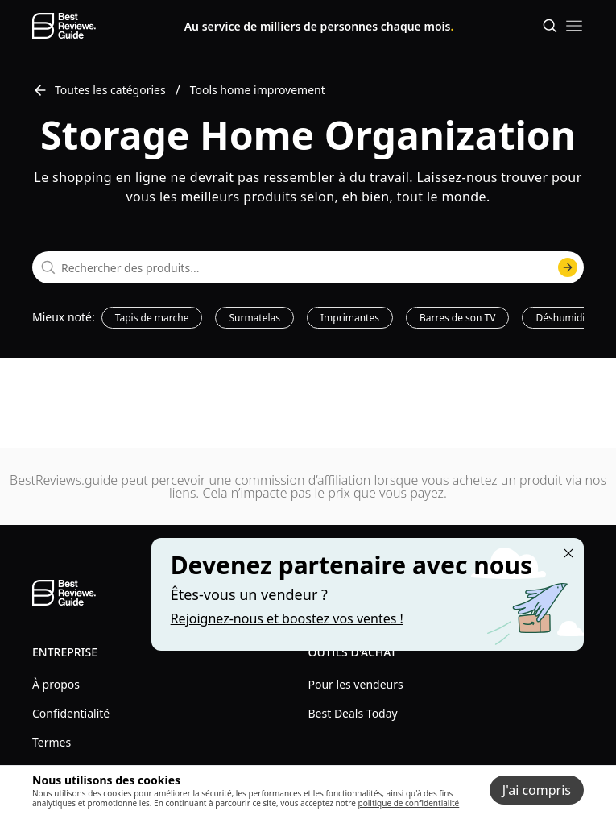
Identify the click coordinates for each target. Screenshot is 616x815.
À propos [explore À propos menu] (56, 684)
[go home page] (64, 26)
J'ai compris (536, 790)
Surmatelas (254, 318)
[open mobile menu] (574, 25)
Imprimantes (349, 318)
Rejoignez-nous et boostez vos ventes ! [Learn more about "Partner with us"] (287, 618)
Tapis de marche (152, 318)
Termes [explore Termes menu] (51, 742)
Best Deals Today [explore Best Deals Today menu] (353, 713)
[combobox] (308, 267)
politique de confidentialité (409, 803)
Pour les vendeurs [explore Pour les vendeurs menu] (355, 684)
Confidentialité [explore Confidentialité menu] (71, 713)
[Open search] (550, 26)
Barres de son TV (458, 318)
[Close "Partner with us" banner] (568, 553)
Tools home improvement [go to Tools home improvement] (257, 89)
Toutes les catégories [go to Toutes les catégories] (99, 90)
